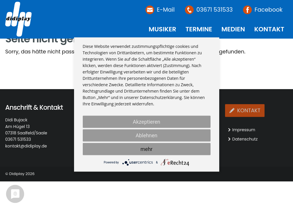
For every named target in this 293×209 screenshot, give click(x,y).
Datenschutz (245, 139)
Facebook (268, 10)
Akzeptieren (146, 122)
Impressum (243, 130)
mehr (146, 149)
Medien (233, 29)
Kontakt (269, 29)
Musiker (162, 29)
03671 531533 (214, 10)
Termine (199, 29)
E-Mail (166, 10)
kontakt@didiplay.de (26, 146)
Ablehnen (146, 135)
